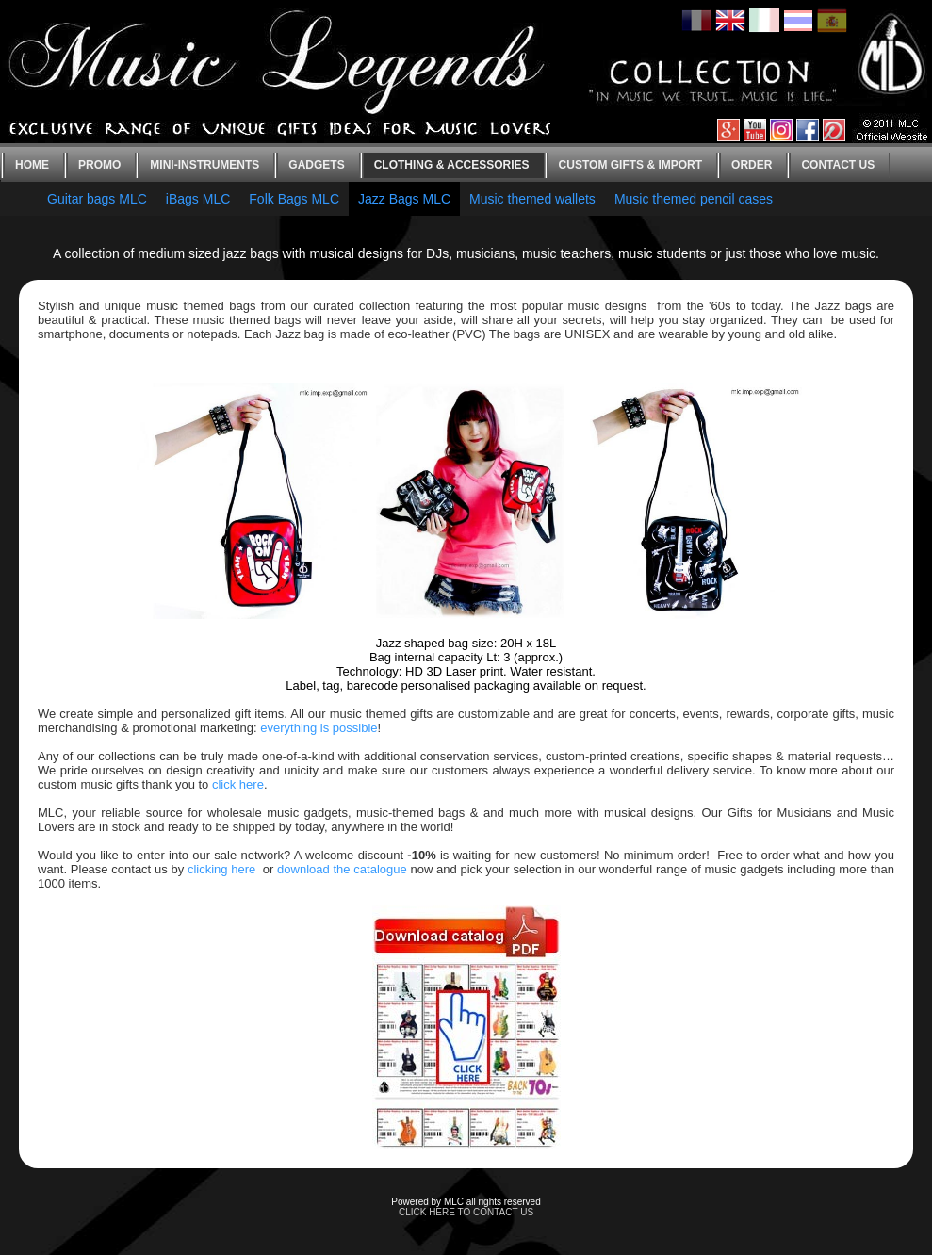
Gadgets (316, 164)
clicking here (221, 869)
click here (238, 784)
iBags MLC (198, 198)
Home (32, 164)
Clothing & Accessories (452, 164)
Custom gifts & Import (630, 164)
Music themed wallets (532, 198)
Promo (99, 164)
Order (751, 164)
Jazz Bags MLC (404, 198)
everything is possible (318, 728)
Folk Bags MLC (294, 198)
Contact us (838, 164)
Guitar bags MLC (97, 198)
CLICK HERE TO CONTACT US (466, 1212)
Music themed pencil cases (693, 198)
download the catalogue (342, 869)
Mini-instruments (204, 164)
